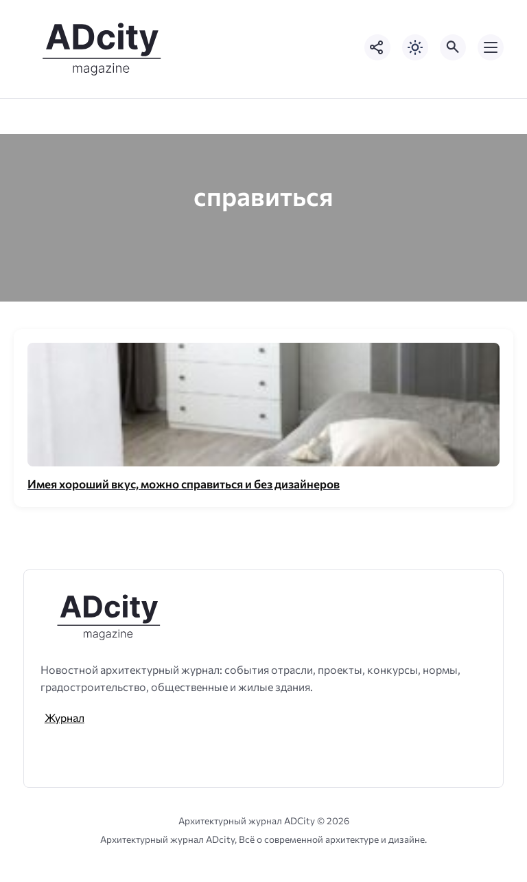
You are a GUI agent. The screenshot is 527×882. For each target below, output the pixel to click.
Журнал (64, 717)
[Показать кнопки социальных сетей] (377, 47)
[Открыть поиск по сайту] (453, 47)
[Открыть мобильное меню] (491, 47)
